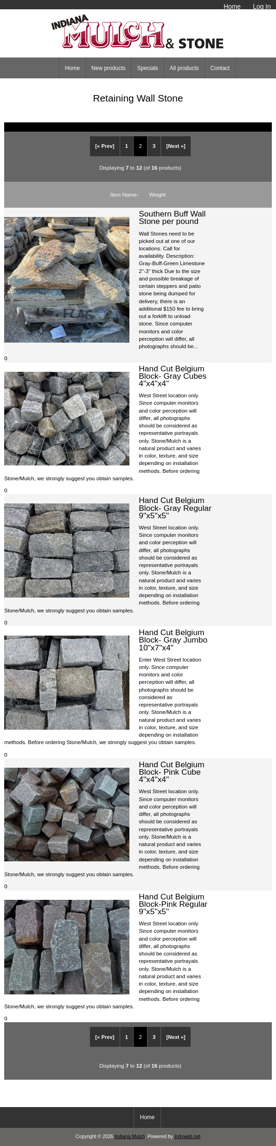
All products (184, 68)
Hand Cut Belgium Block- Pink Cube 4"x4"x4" (171, 772)
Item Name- (124, 194)
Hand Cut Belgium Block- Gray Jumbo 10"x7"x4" (173, 640)
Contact (220, 68)
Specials (147, 68)
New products (108, 68)
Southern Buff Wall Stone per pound (172, 217)
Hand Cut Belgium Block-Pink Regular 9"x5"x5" (173, 904)
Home (232, 6)
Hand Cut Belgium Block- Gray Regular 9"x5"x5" (175, 508)
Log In (262, 6)
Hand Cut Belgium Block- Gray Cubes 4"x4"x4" (172, 376)
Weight (157, 194)
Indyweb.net (187, 1136)
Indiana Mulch (130, 1136)
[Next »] (176, 146)
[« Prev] (104, 146)
